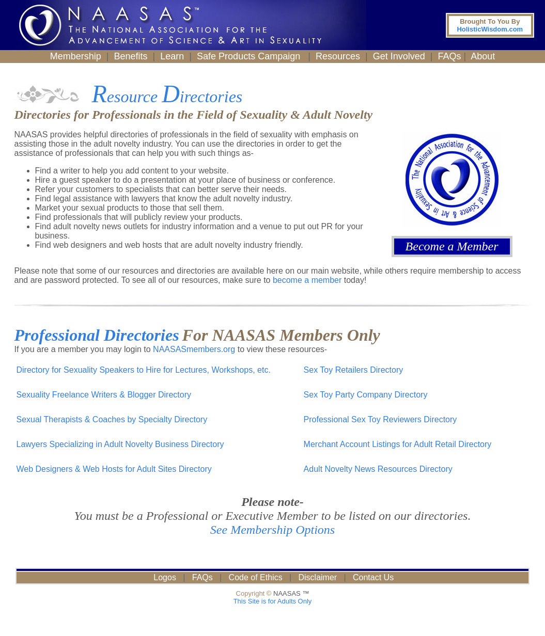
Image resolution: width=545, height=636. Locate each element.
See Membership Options (272, 529)
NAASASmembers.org (194, 349)
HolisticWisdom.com (490, 25)
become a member (307, 280)
